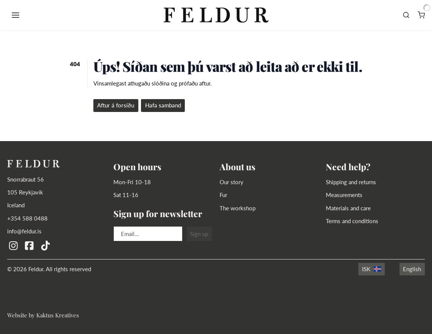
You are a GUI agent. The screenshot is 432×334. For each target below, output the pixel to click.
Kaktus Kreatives (57, 315)
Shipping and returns (351, 182)
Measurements (344, 194)
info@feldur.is (24, 231)
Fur (223, 194)
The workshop (237, 208)
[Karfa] (421, 15)
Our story (231, 182)
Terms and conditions (352, 220)
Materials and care (348, 208)
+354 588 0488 (27, 218)
